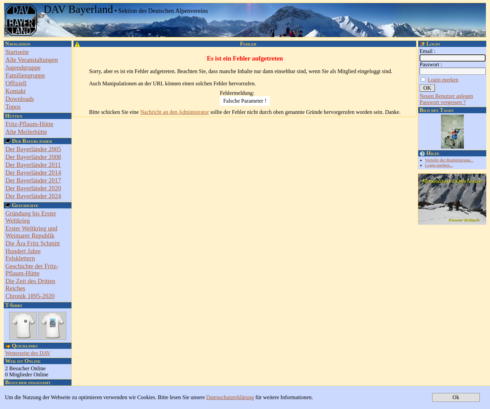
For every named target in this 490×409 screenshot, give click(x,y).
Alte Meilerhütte (26, 132)
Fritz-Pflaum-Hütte (29, 124)
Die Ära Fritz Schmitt (32, 243)
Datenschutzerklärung (230, 397)
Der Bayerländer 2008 (33, 157)
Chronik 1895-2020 (30, 296)
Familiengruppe (25, 75)
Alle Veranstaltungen (31, 59)
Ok (456, 397)
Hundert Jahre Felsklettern (23, 255)
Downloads (19, 99)
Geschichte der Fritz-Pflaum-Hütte (31, 270)
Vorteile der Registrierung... (449, 160)
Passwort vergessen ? (443, 102)
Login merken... (439, 165)
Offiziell (16, 83)
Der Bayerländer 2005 (33, 149)
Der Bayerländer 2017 (33, 180)
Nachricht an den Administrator (174, 112)
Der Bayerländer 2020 (33, 188)
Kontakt (15, 91)
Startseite (17, 52)
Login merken (443, 80)
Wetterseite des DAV (28, 353)
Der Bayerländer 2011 (33, 164)
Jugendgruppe (22, 67)
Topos (13, 106)
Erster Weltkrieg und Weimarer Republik (31, 232)
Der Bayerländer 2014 (33, 172)
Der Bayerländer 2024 (33, 196)
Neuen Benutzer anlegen (446, 96)
